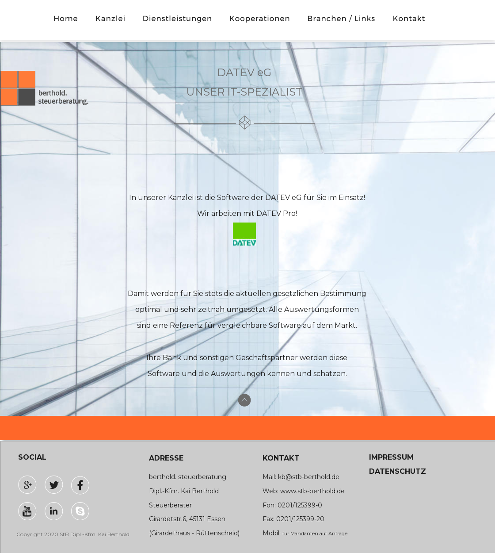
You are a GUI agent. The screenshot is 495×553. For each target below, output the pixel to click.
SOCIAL (32, 457)
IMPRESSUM (391, 457)
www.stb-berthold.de (312, 491)
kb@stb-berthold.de (308, 477)
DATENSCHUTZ (397, 471)
